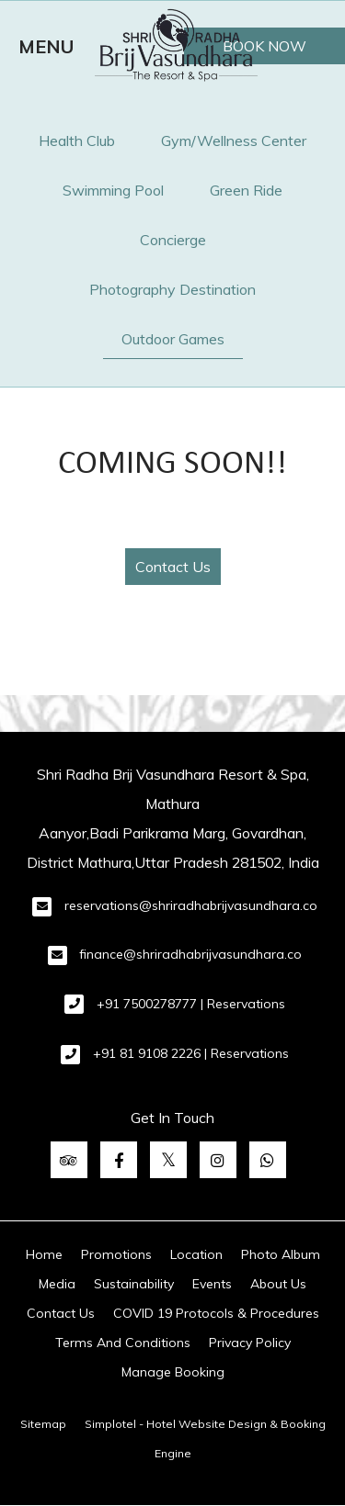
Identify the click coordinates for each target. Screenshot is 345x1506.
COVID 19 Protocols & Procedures (216, 1313)
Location (196, 1254)
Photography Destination (172, 289)
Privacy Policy (250, 1342)
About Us (278, 1284)
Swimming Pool (113, 190)
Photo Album (280, 1254)
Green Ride (246, 190)
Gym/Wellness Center (233, 140)
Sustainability (134, 1284)
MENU (46, 46)
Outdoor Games (172, 339)
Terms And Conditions (122, 1342)
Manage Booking (172, 1372)
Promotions (116, 1254)
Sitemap (43, 1424)
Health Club (77, 140)
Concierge (173, 239)
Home (44, 1254)
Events (212, 1284)
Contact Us (173, 566)
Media (57, 1284)
